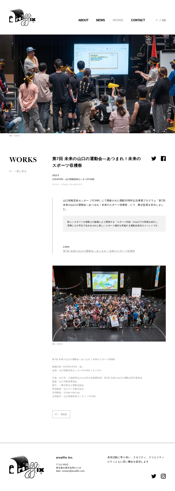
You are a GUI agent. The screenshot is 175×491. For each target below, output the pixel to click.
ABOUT (83, 20)
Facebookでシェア (163, 158)
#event (55, 184)
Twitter (153, 476)
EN (164, 20)
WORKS (118, 20)
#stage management (71, 184)
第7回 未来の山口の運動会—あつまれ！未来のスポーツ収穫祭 (99, 251)
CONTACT (138, 20)
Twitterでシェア (153, 158)
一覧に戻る (20, 171)
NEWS (100, 20)
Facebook (163, 476)
